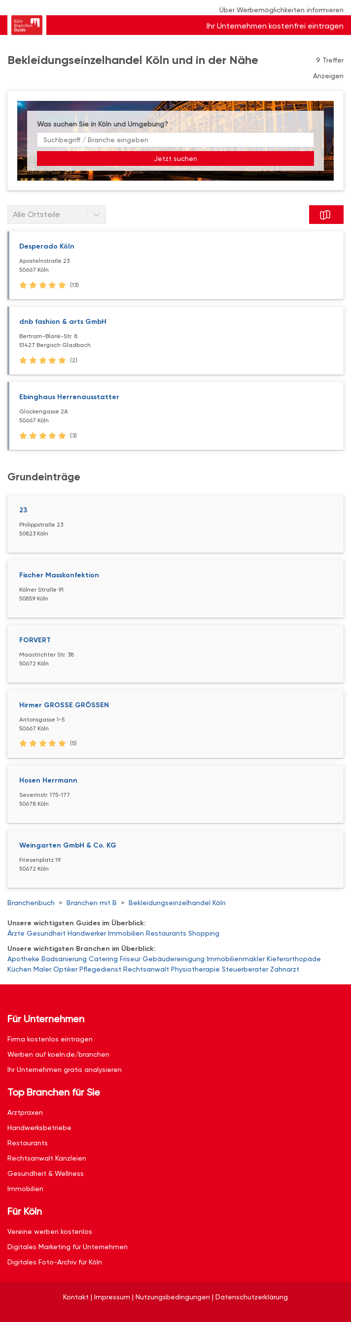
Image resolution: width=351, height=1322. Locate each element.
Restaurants (166, 933)
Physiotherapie (195, 969)
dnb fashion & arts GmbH (62, 321)
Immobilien (126, 933)
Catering (103, 959)
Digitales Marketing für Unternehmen (67, 1247)
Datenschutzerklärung (251, 1297)
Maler (42, 969)
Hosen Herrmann (48, 780)
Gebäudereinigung (173, 959)
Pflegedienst (100, 969)
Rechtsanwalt (146, 969)
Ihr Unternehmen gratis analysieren (64, 1069)
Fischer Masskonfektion (59, 575)
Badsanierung (64, 959)
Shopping (203, 933)
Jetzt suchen (175, 158)
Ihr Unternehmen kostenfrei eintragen (275, 26)
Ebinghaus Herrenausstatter (69, 397)
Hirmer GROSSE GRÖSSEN (64, 705)
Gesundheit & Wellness (45, 1173)
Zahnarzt (284, 969)
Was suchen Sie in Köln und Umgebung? (102, 124)
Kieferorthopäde (294, 959)
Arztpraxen (25, 1112)
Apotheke (23, 959)
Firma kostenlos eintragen (50, 1039)
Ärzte (16, 933)
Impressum (112, 1297)
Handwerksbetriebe (39, 1128)
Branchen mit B (92, 903)
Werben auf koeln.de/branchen (58, 1054)
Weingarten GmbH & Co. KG (67, 845)
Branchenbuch (31, 903)
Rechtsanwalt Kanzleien (46, 1158)
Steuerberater (245, 969)
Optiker (65, 969)
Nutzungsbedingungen (173, 1297)
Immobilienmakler (236, 959)
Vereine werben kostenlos (49, 1231)
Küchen (19, 969)
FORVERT (35, 640)
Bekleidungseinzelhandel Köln (177, 903)
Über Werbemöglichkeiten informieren (281, 10)
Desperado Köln (46, 246)
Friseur (130, 959)
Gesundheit (46, 933)
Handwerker (87, 933)
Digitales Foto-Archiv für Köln (54, 1262)
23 (23, 510)
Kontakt (76, 1297)
